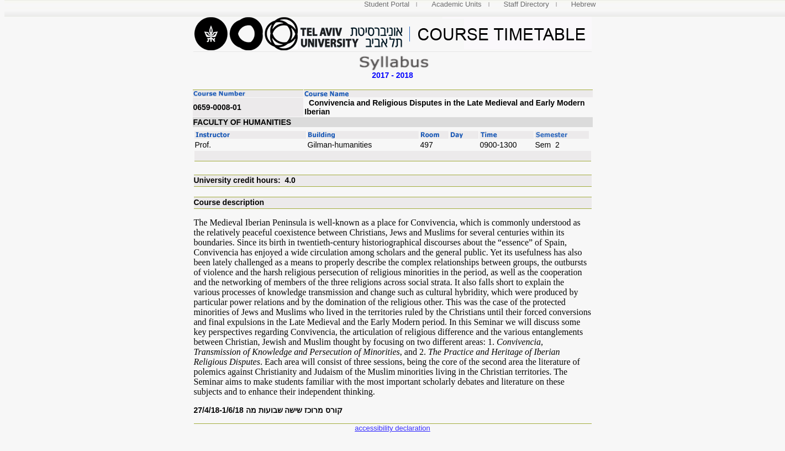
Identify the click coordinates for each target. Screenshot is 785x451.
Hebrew (583, 4)
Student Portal (386, 4)
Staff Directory (526, 4)
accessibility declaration (392, 428)
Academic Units (456, 4)
